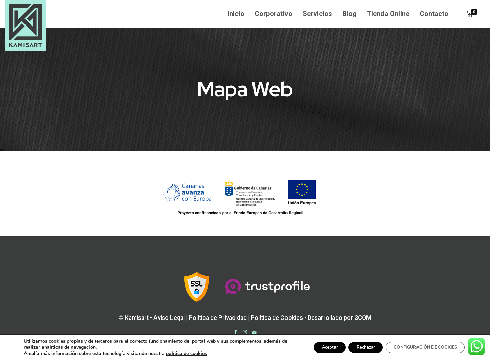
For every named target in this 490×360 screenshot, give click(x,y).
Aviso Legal (169, 317)
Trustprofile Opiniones (246, 352)
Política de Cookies (277, 317)
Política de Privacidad (218, 317)
